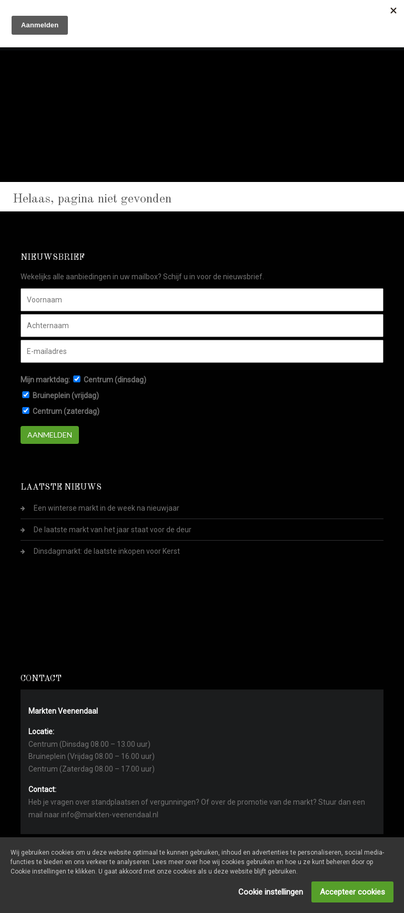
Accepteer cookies (352, 892)
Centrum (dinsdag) (115, 380)
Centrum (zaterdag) (66, 411)
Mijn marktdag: (45, 380)
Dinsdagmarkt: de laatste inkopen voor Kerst (107, 551)
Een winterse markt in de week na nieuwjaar (106, 508)
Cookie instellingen (270, 892)
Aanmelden (49, 434)
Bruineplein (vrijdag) (66, 395)
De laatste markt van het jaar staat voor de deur (112, 529)
